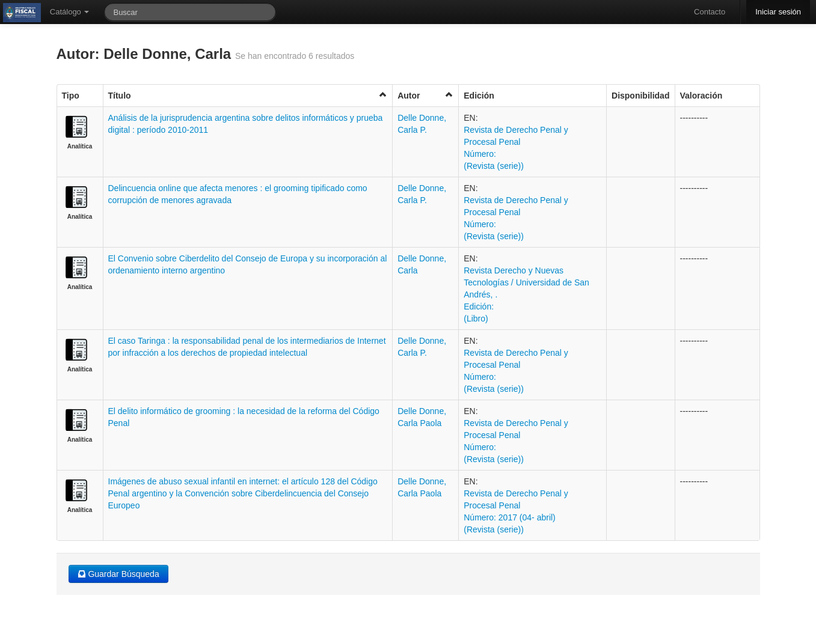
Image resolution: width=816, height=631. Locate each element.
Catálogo (70, 11)
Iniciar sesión (778, 11)
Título (248, 95)
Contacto (709, 11)
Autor (425, 95)
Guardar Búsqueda (118, 574)
